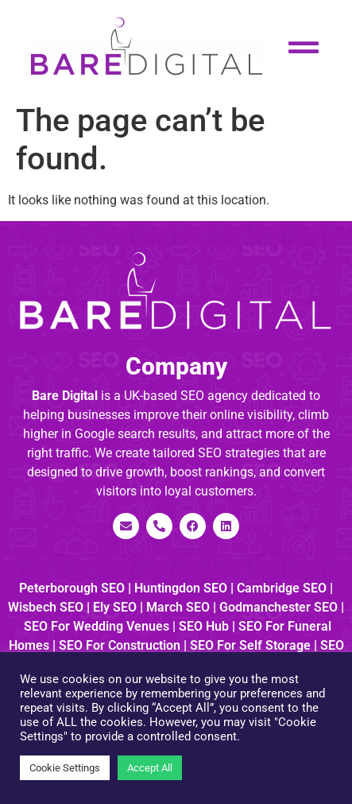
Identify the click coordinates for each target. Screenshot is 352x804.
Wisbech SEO (45, 607)
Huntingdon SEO (180, 588)
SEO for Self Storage (250, 645)
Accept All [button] (149, 768)
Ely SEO (115, 607)
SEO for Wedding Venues (96, 626)
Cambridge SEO (282, 588)
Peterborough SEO (72, 588)
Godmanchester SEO (278, 607)
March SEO (178, 607)
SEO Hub (204, 626)
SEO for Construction (119, 645)
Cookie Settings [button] (64, 768)
